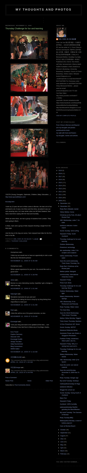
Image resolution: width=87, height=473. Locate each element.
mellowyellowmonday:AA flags (70, 384)
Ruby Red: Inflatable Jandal (69, 209)
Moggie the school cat (67, 390)
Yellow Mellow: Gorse (67, 212)
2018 (60, 173)
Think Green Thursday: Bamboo (70, 321)
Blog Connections (16, 346)
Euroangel (14, 321)
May (62, 445)
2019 (60, 170)
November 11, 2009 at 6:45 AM (24, 261)
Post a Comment (11, 377)
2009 (60, 200)
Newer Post (9, 381)
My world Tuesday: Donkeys (69, 381)
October (63, 430)
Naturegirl (14, 294)
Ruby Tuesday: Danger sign (69, 378)
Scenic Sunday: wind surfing (69, 231)
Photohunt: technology (67, 247)
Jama (12, 280)
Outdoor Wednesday (67, 244)
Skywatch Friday (65, 280)
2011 (60, 194)
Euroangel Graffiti (16, 339)
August (62, 436)
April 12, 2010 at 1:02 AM (22, 362)
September (64, 433)
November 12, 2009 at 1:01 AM (24, 288)
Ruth (12, 310)
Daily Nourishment (17, 344)
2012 (60, 191)
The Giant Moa (65, 310)
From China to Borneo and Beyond (67, 125)
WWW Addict (15, 349)
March (62, 451)
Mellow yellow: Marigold (68, 271)
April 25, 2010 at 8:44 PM (22, 372)
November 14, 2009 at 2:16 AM (24, 352)
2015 (60, 182)
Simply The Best (16, 341)
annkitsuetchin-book (63, 130)
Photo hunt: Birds (65, 283)
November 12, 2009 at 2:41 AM (24, 305)
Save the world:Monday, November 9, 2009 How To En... (69, 372)
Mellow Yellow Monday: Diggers (70, 318)
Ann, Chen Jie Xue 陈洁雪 (22, 239)
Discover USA (15, 337)
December (64, 203)
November (64, 206)
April (62, 448)
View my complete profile (66, 115)
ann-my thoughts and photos (65, 127)
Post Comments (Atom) (22, 385)
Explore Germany (16, 334)
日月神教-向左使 (16, 357)
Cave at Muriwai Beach (67, 426)
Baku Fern (63, 398)
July (61, 439)
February (63, 454)
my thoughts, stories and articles (67, 135)
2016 (60, 179)
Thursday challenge (19, 241)
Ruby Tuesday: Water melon (69, 307)
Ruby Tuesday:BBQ (66, 418)
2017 (60, 176)
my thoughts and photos (44, 9)
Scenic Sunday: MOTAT (68, 327)
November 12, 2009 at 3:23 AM (24, 316)
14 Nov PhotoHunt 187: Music (70, 324)
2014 (60, 185)
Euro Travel (14, 332)
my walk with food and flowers (66, 133)
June (62, 442)
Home (29, 381)
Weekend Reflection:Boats (69, 330)
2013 (60, 188)
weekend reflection (66, 387)
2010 (60, 197)
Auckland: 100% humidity (68, 404)
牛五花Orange (15, 367)
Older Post (49, 381)
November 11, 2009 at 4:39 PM (24, 275)
